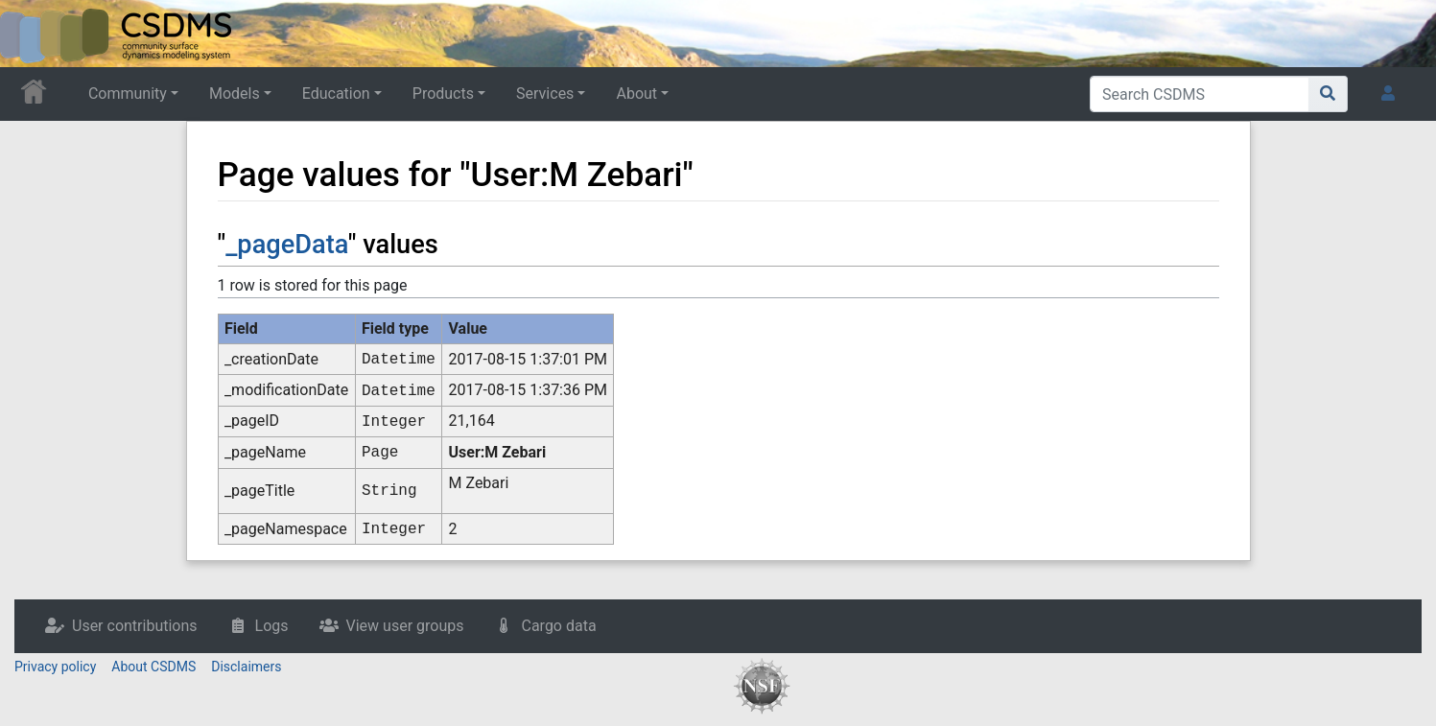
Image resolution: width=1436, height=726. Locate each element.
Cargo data (558, 626)
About (636, 93)
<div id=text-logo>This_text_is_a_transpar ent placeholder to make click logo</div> (30, 33)
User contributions (135, 626)
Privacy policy (55, 666)
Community (127, 93)
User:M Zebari (498, 452)
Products (443, 93)
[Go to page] (1328, 94)
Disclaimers (246, 666)
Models (234, 93)
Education (336, 93)
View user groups (405, 626)
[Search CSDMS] (1199, 94)
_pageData (286, 244)
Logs (272, 626)
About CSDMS (153, 666)
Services (545, 93)
